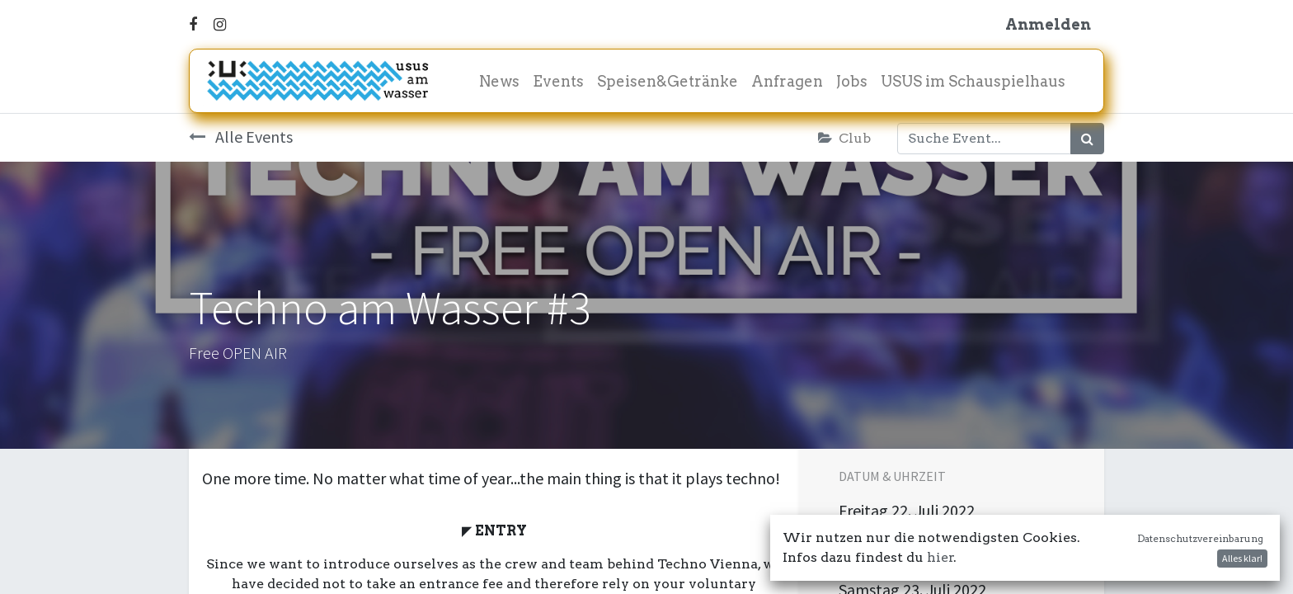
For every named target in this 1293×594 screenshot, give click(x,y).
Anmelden (1048, 24)
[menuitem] (499, 81)
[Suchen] (1087, 138)
